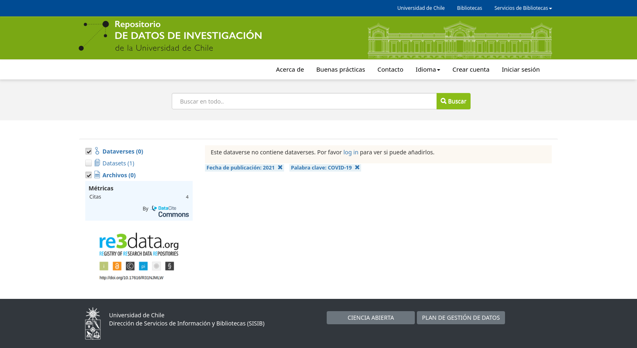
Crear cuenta (471, 69)
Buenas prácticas (340, 69)
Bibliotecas (469, 8)
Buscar (453, 101)
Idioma (428, 69)
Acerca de (290, 69)
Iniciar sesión (521, 69)
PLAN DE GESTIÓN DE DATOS (461, 317)
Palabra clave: (325, 167)
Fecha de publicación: (245, 167)
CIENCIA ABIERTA (371, 317)
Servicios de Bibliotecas (523, 8)
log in (351, 152)
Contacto (390, 69)
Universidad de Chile (421, 8)
